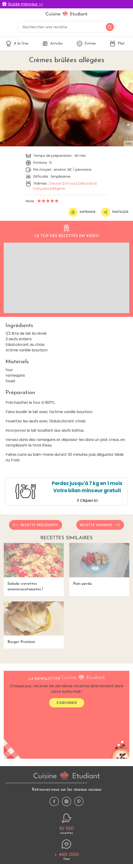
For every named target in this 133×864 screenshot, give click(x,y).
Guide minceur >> (25, 4)
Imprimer (81, 212)
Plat (117, 43)
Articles (52, 43)
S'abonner (67, 702)
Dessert (56, 183)
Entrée (86, 43)
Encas (70, 183)
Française (41, 188)
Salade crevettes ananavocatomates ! (34, 567)
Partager (114, 212)
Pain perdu (99, 564)
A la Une (17, 43)
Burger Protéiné (34, 622)
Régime (59, 188)
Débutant (86, 183)
